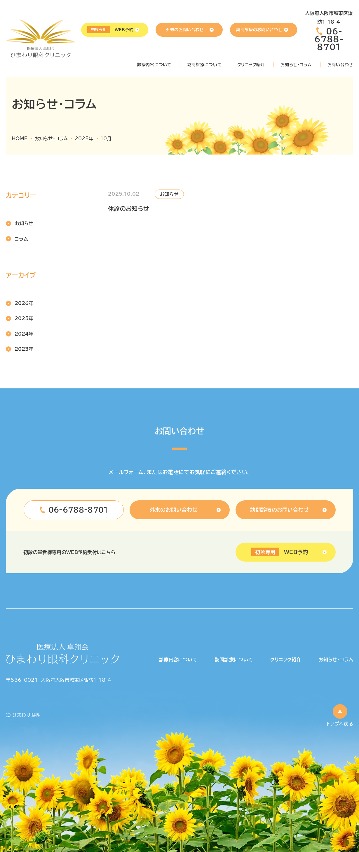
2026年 (24, 303)
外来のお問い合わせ (185, 30)
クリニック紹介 (251, 65)
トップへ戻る (340, 723)
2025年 (24, 318)
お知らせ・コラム (296, 65)
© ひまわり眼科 (23, 715)
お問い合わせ (340, 65)
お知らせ (24, 223)
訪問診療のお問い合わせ (259, 30)
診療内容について (154, 65)
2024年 (24, 334)
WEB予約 (110, 29)
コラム (21, 238)
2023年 (24, 349)
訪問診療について (204, 65)
